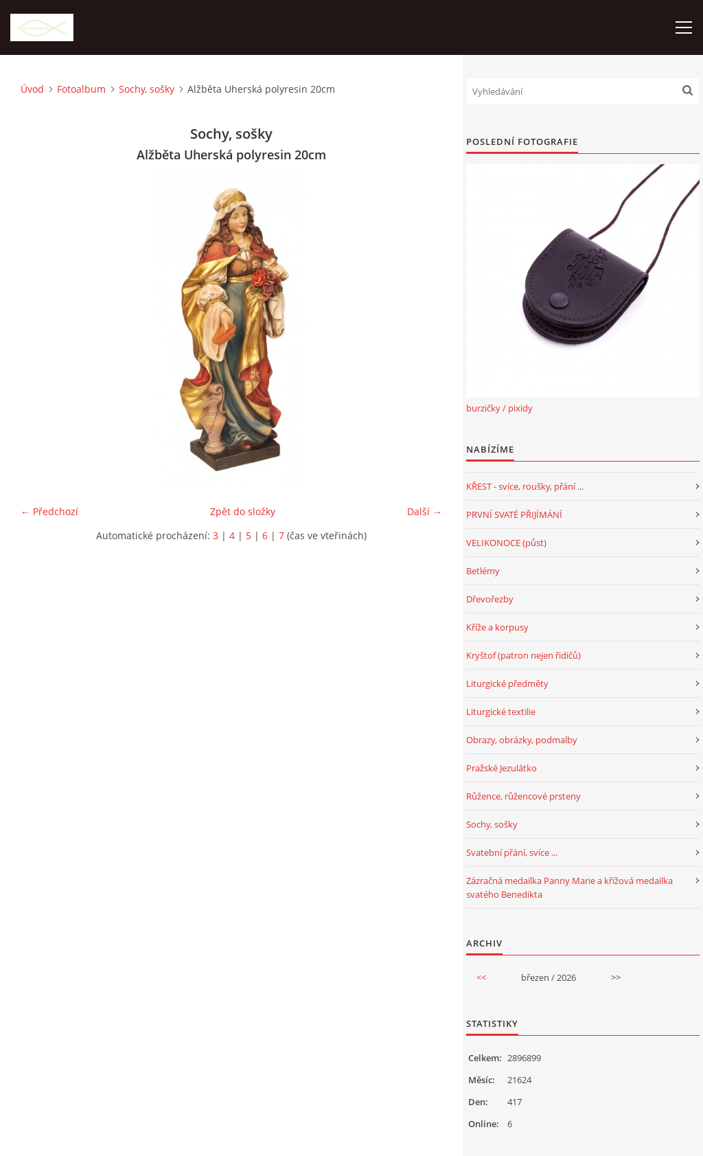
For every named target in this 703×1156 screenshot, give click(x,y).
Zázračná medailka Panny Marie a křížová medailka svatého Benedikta (569, 887)
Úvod (32, 88)
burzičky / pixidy (499, 408)
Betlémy (483, 571)
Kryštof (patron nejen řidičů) (523, 655)
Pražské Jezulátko (501, 768)
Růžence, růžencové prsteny (523, 796)
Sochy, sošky (146, 88)
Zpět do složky (242, 511)
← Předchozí (49, 511)
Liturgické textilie (500, 711)
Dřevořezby (490, 599)
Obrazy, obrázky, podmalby (521, 740)
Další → (424, 511)
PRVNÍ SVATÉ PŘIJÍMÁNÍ (514, 514)
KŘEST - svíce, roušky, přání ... (525, 486)
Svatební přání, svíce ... (511, 852)
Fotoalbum (81, 88)
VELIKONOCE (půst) (506, 542)
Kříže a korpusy (497, 627)
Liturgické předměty (507, 683)
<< (481, 977)
